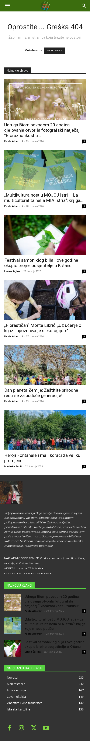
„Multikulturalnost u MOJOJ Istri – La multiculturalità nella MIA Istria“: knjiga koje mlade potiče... (55, 624)
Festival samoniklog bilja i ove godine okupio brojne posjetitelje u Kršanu (41, 263)
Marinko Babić (13, 466)
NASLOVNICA (54, 50)
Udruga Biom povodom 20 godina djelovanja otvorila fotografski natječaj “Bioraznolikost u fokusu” (51, 601)
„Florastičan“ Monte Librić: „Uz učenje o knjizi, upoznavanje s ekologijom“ (42, 328)
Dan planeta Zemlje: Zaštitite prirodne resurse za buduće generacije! (41, 393)
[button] (84, 5)
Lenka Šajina (12, 271)
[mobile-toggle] (7, 5)
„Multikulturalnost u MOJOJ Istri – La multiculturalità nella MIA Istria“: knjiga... (43, 198)
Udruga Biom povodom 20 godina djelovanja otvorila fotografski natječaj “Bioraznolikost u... (42, 130)
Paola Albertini (13, 141)
